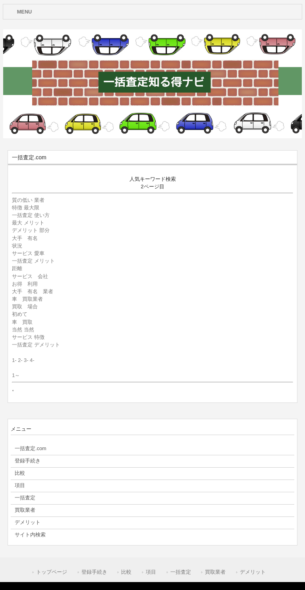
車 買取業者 (27, 299)
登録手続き (94, 572)
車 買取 (22, 322)
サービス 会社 (30, 276)
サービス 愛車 (28, 253)
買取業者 (215, 572)
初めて (19, 314)
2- (20, 360)
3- (26, 360)
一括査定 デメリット (36, 345)
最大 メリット (28, 223)
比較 (126, 572)
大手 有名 (27, 238)
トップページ (51, 572)
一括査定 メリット (33, 261)
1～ (16, 375)
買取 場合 (25, 307)
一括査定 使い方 (31, 215)
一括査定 (180, 572)
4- (32, 360)
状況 (19, 246)
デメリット (253, 572)
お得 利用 (25, 284)
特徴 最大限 (25, 208)
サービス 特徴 (28, 337)
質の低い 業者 (28, 200)
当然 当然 (23, 330)
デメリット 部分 (31, 230)
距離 (19, 268)
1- (14, 360)
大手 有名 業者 (32, 291)
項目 (151, 572)
